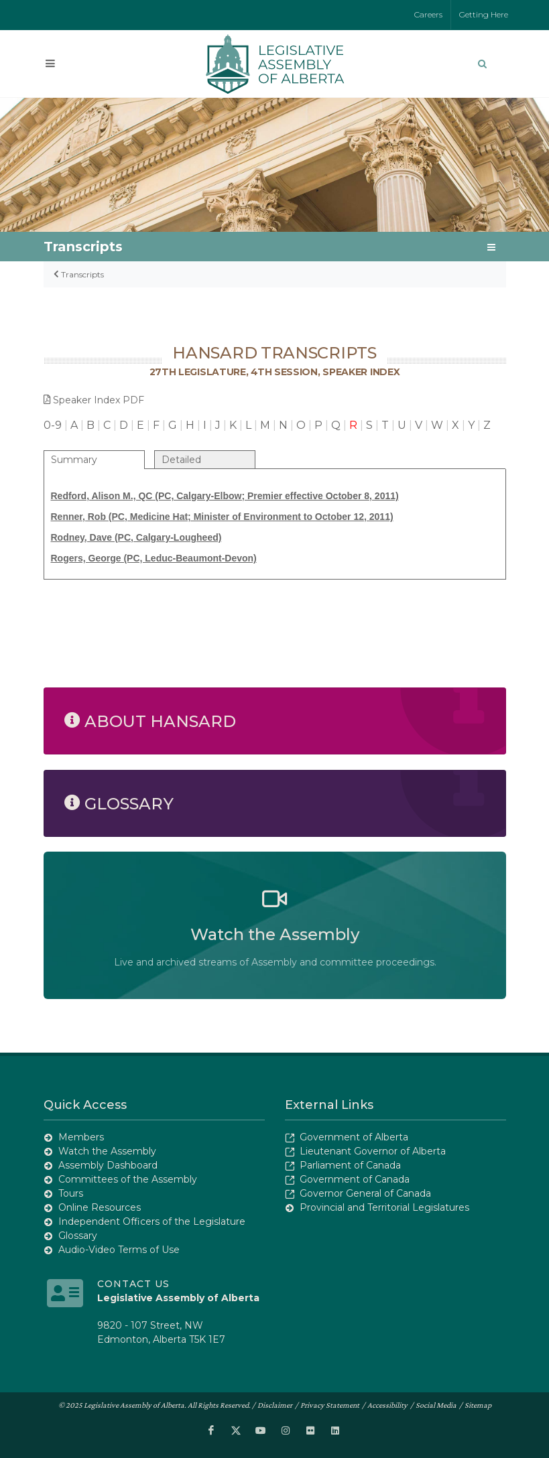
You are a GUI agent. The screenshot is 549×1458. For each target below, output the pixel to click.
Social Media (436, 1405)
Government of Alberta (354, 1137)
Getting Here (483, 14)
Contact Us (133, 1284)
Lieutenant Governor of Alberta (373, 1151)
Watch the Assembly (107, 1151)
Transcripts (82, 274)
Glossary (77, 1236)
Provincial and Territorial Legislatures (384, 1207)
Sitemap (478, 1405)
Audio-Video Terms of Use (119, 1250)
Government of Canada (355, 1179)
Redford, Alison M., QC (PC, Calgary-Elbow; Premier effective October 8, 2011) (225, 495)
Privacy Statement (329, 1405)
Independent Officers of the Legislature (151, 1221)
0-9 (53, 425)
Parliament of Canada (350, 1165)
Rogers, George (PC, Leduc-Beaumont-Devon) (154, 558)
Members (81, 1137)
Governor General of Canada (365, 1193)
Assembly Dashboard (108, 1165)
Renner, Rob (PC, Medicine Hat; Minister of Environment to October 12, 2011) (222, 516)
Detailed (181, 460)
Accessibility (387, 1405)
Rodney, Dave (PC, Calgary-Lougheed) (136, 537)
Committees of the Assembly (127, 1179)
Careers (428, 14)
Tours (70, 1193)
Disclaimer (274, 1405)
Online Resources (99, 1207)
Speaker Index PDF (94, 400)
